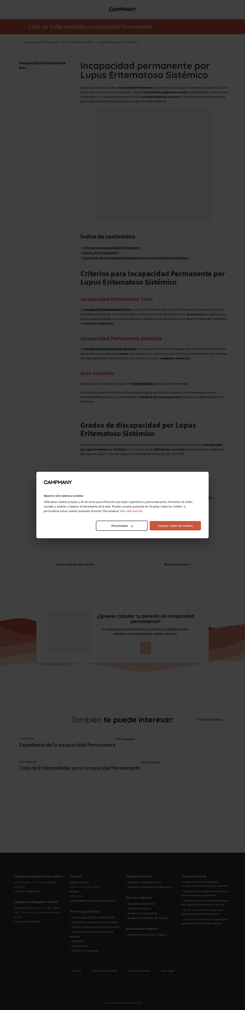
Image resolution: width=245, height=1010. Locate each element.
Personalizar (122, 526)
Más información (132, 511)
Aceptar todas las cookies (175, 526)
